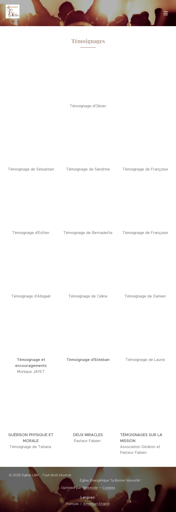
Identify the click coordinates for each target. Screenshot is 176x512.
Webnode (90, 488)
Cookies (108, 488)
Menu (166, 13)
